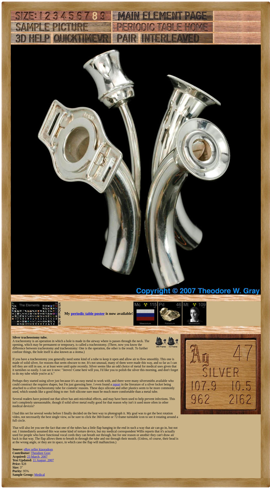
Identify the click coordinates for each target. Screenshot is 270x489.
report (116, 384)
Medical (39, 474)
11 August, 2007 (43, 460)
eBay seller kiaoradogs (38, 449)
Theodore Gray (41, 453)
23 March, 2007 (37, 456)
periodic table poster (88, 313)
